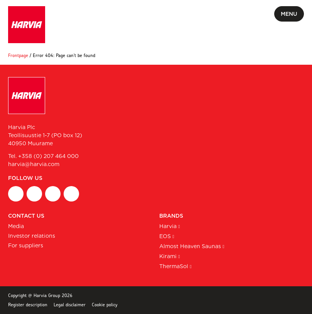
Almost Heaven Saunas (190, 246)
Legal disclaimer (70, 304)
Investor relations (31, 236)
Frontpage (18, 55)
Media (16, 226)
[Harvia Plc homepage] (26, 24)
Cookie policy (104, 304)
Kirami (168, 256)
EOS (165, 236)
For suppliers (25, 245)
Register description (27, 304)
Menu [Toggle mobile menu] (289, 14)
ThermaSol (173, 266)
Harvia (168, 226)
